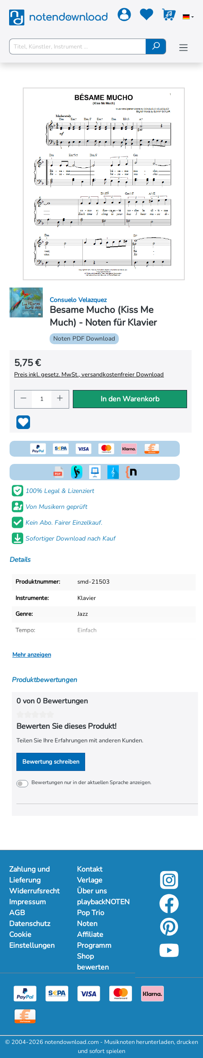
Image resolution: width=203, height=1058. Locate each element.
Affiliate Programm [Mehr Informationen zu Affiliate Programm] (94, 940)
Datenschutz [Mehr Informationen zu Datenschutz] (29, 924)
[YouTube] (169, 957)
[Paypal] (25, 993)
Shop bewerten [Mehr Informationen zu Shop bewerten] (93, 961)
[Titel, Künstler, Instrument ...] (77, 46)
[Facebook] (169, 911)
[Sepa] (57, 993)
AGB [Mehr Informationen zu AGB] (17, 913)
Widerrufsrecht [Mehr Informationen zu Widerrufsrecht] (34, 891)
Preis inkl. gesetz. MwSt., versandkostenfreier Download (89, 375)
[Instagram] (169, 887)
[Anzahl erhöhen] (60, 399)
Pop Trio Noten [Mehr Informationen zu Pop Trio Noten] (90, 918)
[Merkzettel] (145, 16)
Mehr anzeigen (31, 655)
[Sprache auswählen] (188, 17)
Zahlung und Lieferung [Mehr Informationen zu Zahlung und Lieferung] (29, 874)
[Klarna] (152, 993)
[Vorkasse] (25, 1016)
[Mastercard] (120, 993)
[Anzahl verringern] (23, 399)
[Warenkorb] (168, 16)
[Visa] (88, 993)
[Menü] (183, 48)
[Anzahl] (41, 399)
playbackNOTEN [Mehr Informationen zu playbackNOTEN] (102, 902)
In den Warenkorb (130, 399)
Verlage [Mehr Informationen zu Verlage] (89, 880)
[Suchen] (156, 46)
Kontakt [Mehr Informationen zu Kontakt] (89, 869)
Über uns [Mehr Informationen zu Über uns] (92, 891)
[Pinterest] (169, 934)
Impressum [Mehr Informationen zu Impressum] (27, 902)
